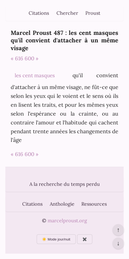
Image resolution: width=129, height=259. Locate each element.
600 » (32, 58)
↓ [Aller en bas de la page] (118, 243)
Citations (39, 13)
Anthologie (62, 204)
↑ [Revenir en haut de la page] (118, 229)
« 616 (17, 58)
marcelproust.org (67, 220)
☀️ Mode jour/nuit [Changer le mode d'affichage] (56, 239)
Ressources (94, 204)
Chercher (67, 13)
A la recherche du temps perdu (64, 184)
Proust (92, 13)
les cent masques (35, 75)
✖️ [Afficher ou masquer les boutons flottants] (84, 239)
